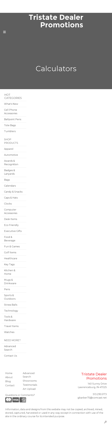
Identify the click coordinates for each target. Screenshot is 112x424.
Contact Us (10, 355)
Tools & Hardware (10, 318)
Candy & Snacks (13, 191)
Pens (7, 289)
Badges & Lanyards (9, 172)
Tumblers (10, 131)
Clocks (8, 203)
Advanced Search (10, 348)
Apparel (8, 149)
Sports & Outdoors (9, 297)
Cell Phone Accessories (10, 112)
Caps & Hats (11, 197)
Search (71, 3)
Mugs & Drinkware (10, 281)
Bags (7, 179)
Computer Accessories (10, 211)
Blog (24, 3)
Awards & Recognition (11, 162)
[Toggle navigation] (4, 32)
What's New (11, 104)
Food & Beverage (9, 239)
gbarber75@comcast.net (92, 397)
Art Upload (9, 9)
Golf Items (10, 252)
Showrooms (30, 380)
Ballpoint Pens (12, 119)
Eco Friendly (11, 225)
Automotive (11, 155)
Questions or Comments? (20, 395)
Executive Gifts (13, 231)
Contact (22, 9)
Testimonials (36, 3)
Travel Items (11, 326)
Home (6, 3)
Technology (11, 310)
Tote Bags (10, 125)
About (15, 3)
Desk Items (10, 219)
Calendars (10, 185)
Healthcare (10, 258)
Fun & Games (12, 246)
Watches (9, 332)
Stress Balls (10, 304)
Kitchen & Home (9, 272)
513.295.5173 (100, 394)
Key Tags (9, 264)
